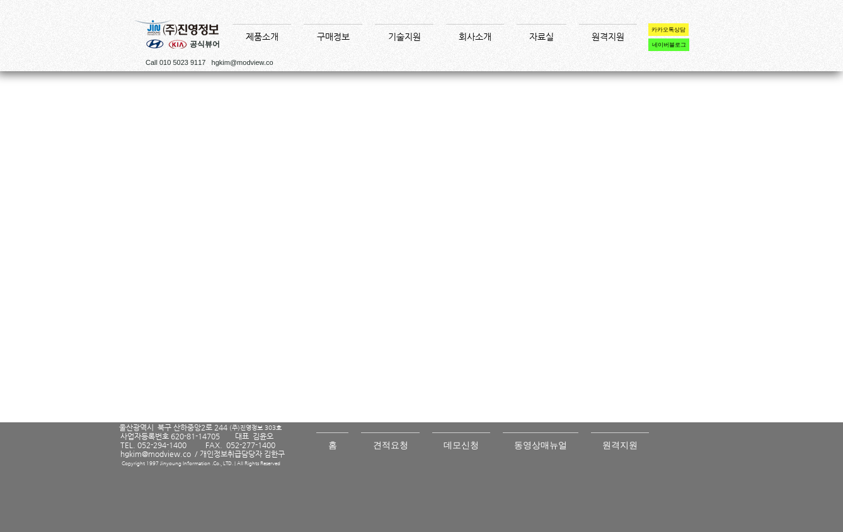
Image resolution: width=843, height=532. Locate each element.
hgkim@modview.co (242, 62)
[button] (261, 31)
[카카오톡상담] (668, 29)
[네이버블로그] (668, 44)
